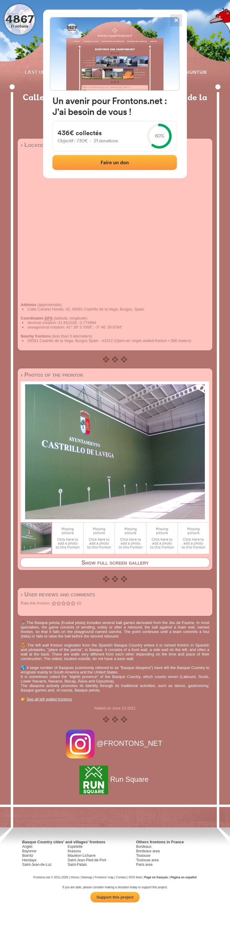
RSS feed (135, 877)
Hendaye (29, 860)
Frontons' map (104, 877)
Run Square (114, 779)
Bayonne (29, 851)
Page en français (156, 877)
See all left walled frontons (49, 699)
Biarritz (27, 856)
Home (75, 877)
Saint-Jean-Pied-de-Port (87, 860)
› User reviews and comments (58, 594)
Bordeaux (143, 846)
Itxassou (74, 851)
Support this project (115, 897)
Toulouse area (147, 860)
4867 (19, 18)
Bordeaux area (148, 851)
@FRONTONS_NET (115, 743)
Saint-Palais (77, 864)
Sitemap (86, 877)
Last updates (43, 72)
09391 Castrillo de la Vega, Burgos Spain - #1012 (70, 340)
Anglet (27, 846)
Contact (121, 877)
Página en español (183, 877)
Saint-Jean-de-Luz (37, 864)
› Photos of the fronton (52, 374)
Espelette (75, 846)
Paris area (144, 864)
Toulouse (143, 856)
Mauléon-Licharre (82, 856)
